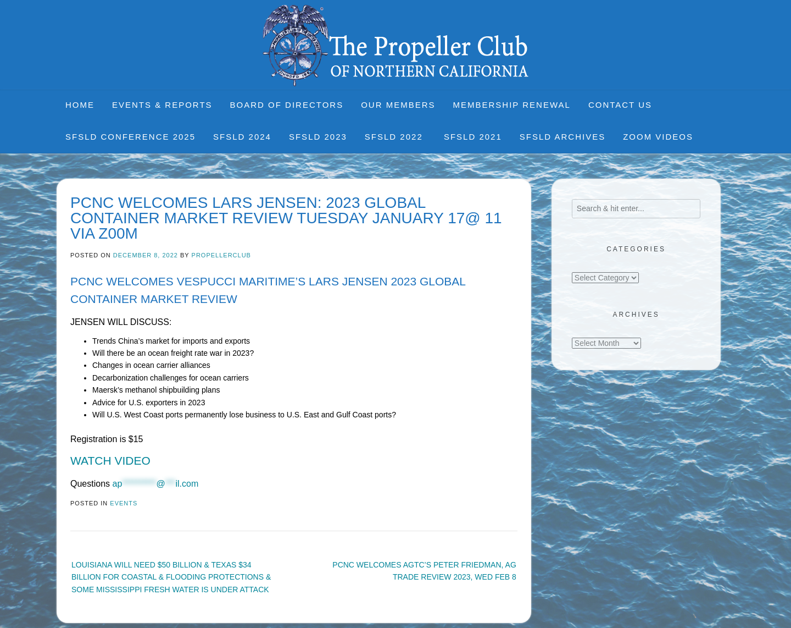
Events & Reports (162, 104)
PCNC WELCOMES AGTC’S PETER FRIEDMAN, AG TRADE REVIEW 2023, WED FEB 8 (424, 570)
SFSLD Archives (562, 136)
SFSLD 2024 (242, 136)
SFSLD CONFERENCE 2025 (130, 136)
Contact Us (620, 104)
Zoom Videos (658, 136)
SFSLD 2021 (473, 136)
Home (79, 104)
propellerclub (221, 255)
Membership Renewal (512, 104)
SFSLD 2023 (318, 136)
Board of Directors (287, 104)
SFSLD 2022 (395, 136)
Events (123, 503)
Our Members (398, 104)
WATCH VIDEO (110, 460)
